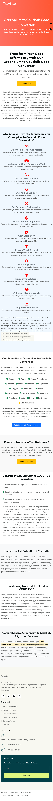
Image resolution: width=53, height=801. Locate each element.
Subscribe (26, 775)
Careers (6, 725)
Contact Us (26, 83)
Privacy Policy (19, 795)
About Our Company (10, 706)
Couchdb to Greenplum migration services (17, 337)
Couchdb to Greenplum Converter (15, 334)
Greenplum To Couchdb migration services (31, 645)
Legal (26, 795)
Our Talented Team (10, 714)
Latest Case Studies (10, 717)
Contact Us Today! (26, 461)
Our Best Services (9, 710)
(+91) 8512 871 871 (14, 750)
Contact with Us (9, 721)
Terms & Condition (8, 795)
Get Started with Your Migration (26, 425)
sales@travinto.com (14, 745)
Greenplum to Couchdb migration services (17, 340)
